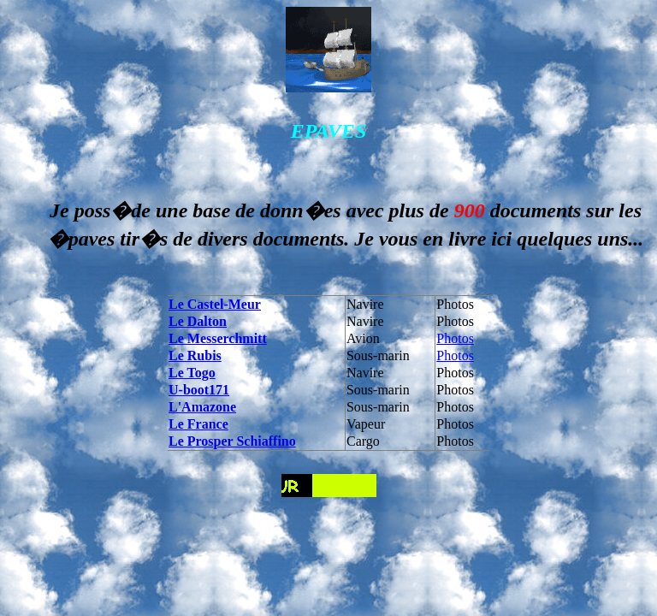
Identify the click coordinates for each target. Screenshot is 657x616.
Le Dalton (198, 321)
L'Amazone (202, 407)
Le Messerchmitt (218, 338)
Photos (455, 338)
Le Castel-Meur (215, 304)
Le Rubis (195, 355)
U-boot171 (199, 389)
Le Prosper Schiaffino (232, 441)
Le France (198, 424)
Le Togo (192, 372)
